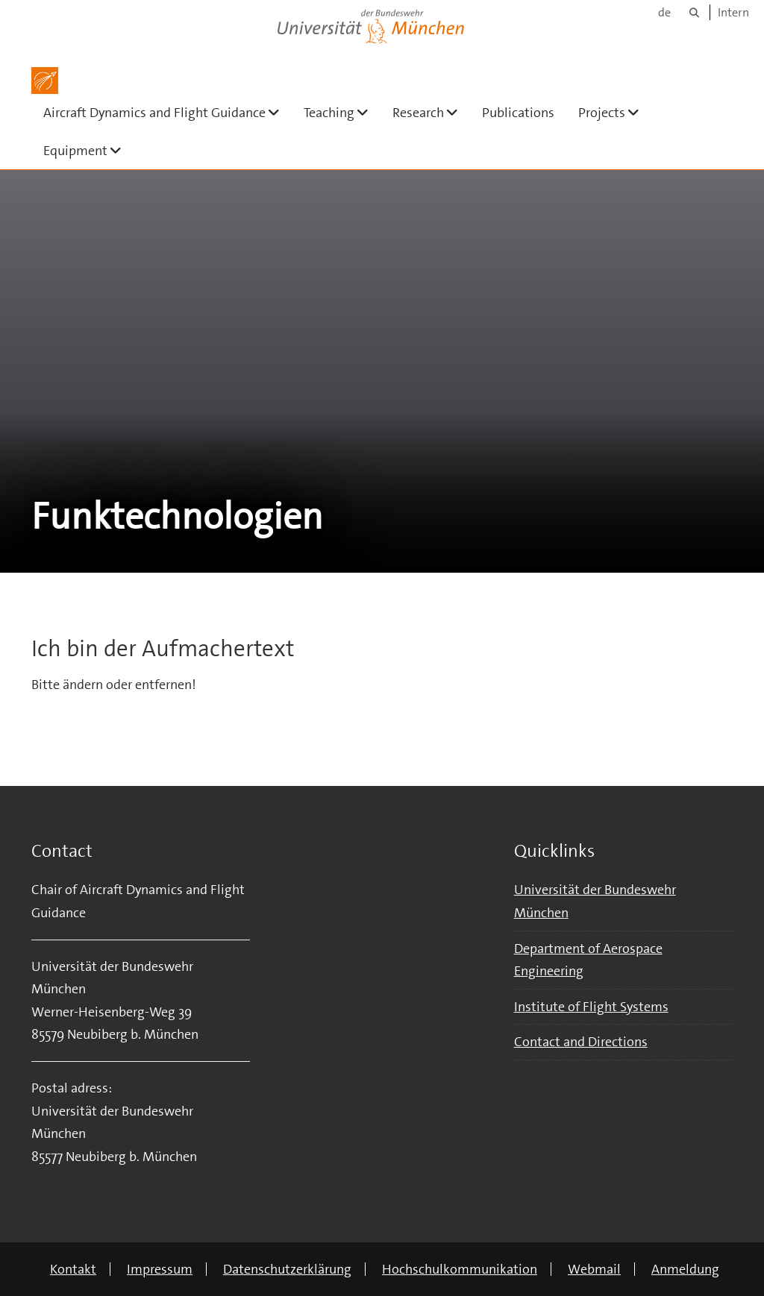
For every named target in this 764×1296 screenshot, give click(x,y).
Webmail (594, 1269)
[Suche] (694, 12)
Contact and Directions (581, 1042)
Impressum (159, 1269)
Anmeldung (685, 1269)
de (664, 12)
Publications (518, 113)
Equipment (88, 150)
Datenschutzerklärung (287, 1269)
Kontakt (73, 1269)
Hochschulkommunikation (459, 1269)
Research (431, 112)
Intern (733, 12)
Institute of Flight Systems (591, 1007)
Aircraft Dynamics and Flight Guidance (167, 112)
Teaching (342, 112)
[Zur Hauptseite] (44, 80)
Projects (614, 112)
